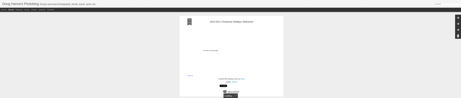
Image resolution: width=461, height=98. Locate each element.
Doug (242, 53)
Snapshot (42, 10)
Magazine (19, 10)
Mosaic (26, 10)
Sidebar (34, 10)
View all (190, 50)
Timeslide (50, 10)
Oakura (234, 56)
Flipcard (11, 10)
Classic (3, 10)
